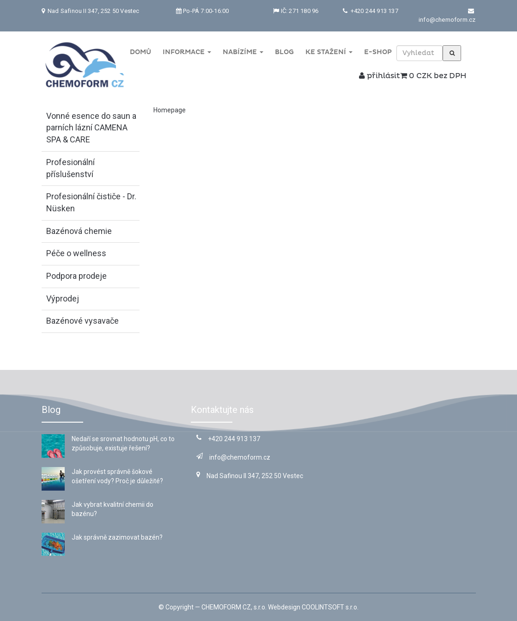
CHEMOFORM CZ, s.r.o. (234, 607)
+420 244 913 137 (373, 10)
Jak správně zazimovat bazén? (117, 537)
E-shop (378, 52)
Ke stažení (329, 52)
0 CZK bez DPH (433, 75)
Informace (187, 52)
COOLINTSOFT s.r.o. (330, 607)
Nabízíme (243, 52)
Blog (284, 52)
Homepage (169, 110)
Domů (140, 52)
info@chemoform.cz (447, 19)
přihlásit (379, 75)
